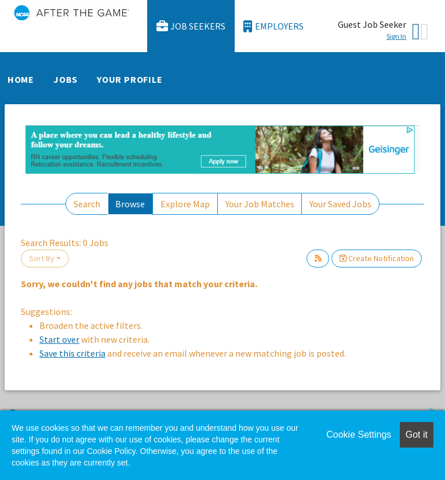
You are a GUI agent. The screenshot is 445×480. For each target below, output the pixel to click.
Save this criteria (72, 353)
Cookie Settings (358, 434)
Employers (273, 26)
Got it (417, 434)
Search (87, 204)
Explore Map (185, 204)
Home (21, 79)
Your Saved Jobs (340, 204)
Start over (59, 339)
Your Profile (130, 79)
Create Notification (377, 258)
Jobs (65, 79)
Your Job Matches (259, 204)
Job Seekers (191, 26)
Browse (130, 204)
